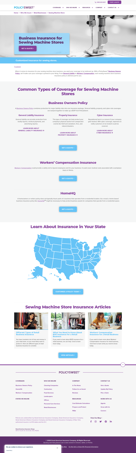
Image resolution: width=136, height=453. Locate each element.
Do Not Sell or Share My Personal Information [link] (83, 447)
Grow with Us (105, 407)
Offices (46, 400)
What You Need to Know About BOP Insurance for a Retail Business (67, 334)
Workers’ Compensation (23, 168)
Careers (103, 411)
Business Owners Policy (25, 108)
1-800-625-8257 (100, 2)
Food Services (49, 393)
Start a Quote (114, 2)
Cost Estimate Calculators (81, 403)
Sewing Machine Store (57, 13)
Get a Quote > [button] (27, 48)
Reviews (75, 393)
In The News (76, 385)
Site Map (64, 447)
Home (16, 13)
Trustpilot (17, 67)
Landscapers (48, 396)
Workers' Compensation (24, 393)
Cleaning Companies (51, 385)
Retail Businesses (40, 13)
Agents (103, 403)
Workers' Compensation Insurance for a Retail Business (104, 334)
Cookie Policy (9, 450)
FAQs (74, 411)
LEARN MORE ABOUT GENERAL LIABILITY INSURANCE (31, 129)
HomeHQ (41, 201)
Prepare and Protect (79, 407)
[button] (57, 448)
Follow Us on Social (79, 389)
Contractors (48, 389)
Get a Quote (105, 385)
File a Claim (105, 393)
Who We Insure (25, 13)
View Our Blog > (96, 418)
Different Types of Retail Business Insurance (27, 334)
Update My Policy (107, 389)
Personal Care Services (52, 404)
